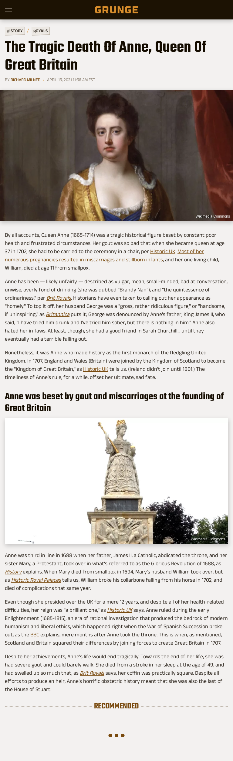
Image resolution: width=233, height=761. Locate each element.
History (15, 30)
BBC (34, 635)
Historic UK (162, 251)
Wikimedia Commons (213, 216)
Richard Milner (25, 79)
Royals (40, 30)
